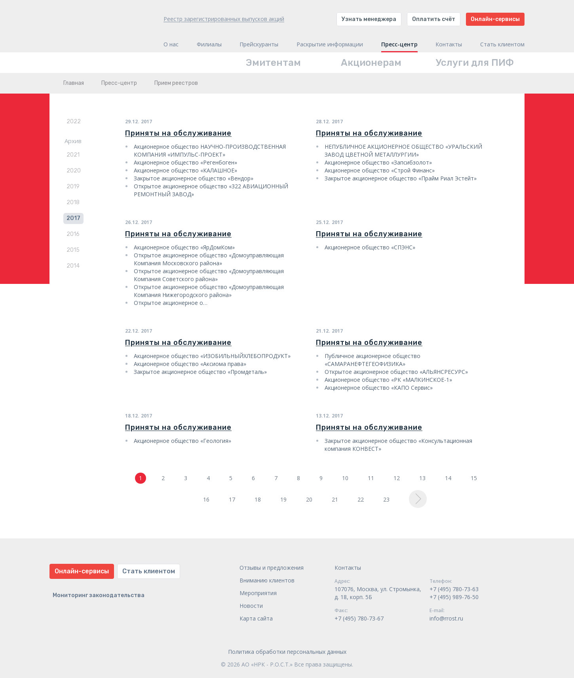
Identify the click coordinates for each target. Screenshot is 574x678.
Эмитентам (273, 62)
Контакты (448, 44)
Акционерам (371, 62)
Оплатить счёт (433, 19)
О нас (171, 44)
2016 (73, 234)
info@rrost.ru (446, 618)
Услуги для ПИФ (475, 62)
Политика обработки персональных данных (287, 651)
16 (206, 499)
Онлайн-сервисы (495, 19)
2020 (74, 170)
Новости (251, 605)
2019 (73, 186)
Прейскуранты (258, 44)
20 (309, 499)
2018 (73, 202)
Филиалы (209, 44)
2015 (73, 250)
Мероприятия (258, 593)
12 (396, 478)
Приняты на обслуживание (178, 133)
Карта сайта (256, 618)
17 (232, 499)
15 (474, 478)
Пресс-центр (399, 44)
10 (345, 478)
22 (360, 499)
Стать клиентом (502, 44)
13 (422, 478)
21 (335, 499)
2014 (73, 265)
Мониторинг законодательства (98, 595)
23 (386, 499)
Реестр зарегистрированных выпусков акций (223, 19)
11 (371, 478)
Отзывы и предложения (271, 567)
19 (283, 499)
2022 (74, 121)
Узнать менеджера (369, 19)
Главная (73, 83)
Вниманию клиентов (267, 580)
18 (258, 499)
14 (448, 478)
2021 (73, 154)
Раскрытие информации (330, 44)
